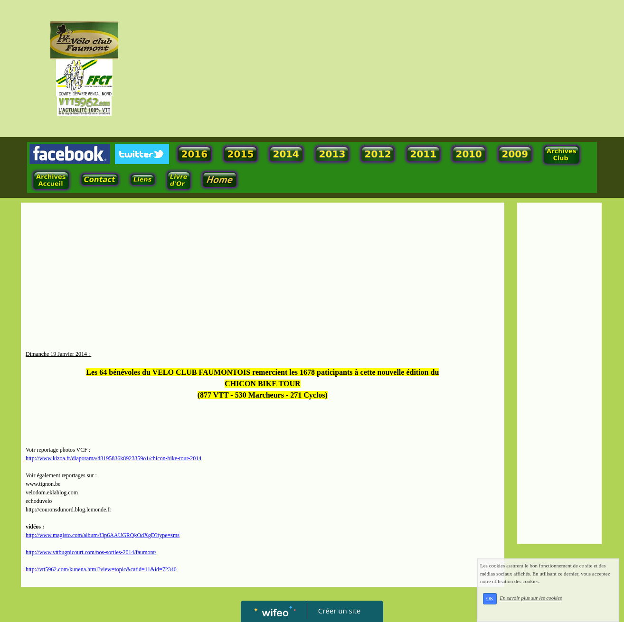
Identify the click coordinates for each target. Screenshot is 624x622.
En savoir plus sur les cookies (531, 598)
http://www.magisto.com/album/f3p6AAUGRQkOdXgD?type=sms (103, 535)
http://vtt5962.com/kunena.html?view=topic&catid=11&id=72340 (101, 569)
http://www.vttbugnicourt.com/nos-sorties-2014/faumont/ (91, 552)
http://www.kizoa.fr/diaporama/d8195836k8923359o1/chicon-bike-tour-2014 (113, 458)
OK (489, 598)
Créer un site (339, 610)
